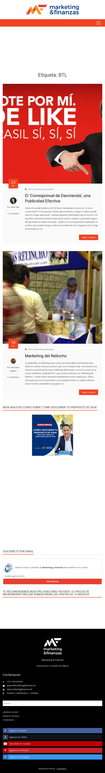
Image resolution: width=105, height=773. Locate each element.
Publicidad (49, 189)
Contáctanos (61, 769)
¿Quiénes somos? (10, 712)
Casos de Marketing (35, 189)
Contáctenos (8, 720)
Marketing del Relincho (46, 355)
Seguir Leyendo (88, 237)
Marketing (49, 349)
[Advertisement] (52, 50)
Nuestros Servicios (11, 716)
